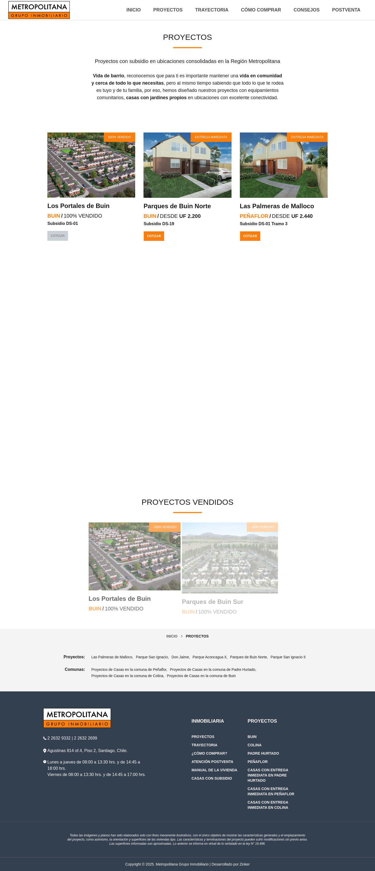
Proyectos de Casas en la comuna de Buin (201, 676)
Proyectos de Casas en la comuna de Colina (127, 676)
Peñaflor (258, 762)
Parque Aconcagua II (209, 657)
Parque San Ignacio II (288, 657)
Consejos (306, 9)
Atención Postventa (212, 762)
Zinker (245, 864)
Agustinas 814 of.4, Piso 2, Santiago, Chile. (87, 750)
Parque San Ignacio (152, 657)
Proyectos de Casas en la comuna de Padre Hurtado (212, 669)
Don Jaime (180, 657)
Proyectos (168, 9)
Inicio (134, 9)
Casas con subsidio (211, 778)
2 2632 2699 (85, 738)
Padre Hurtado (263, 753)
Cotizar (154, 236)
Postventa (346, 9)
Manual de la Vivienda (214, 770)
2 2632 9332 (59, 738)
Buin (252, 737)
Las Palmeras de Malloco (277, 206)
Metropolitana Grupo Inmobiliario (182, 864)
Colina (255, 745)
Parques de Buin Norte (177, 206)
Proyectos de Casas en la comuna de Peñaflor (128, 669)
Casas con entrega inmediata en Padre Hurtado (268, 775)
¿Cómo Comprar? (209, 753)
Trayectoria (211, 9)
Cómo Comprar (261, 9)
